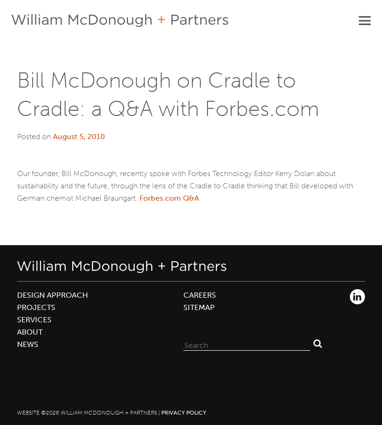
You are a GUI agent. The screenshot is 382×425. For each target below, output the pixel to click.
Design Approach (52, 295)
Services (34, 319)
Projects (36, 307)
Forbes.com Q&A (169, 198)
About (30, 332)
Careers (199, 295)
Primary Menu (364, 20)
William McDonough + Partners (119, 20)
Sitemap (199, 307)
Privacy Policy (183, 412)
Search (317, 343)
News (27, 344)
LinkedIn (357, 296)
